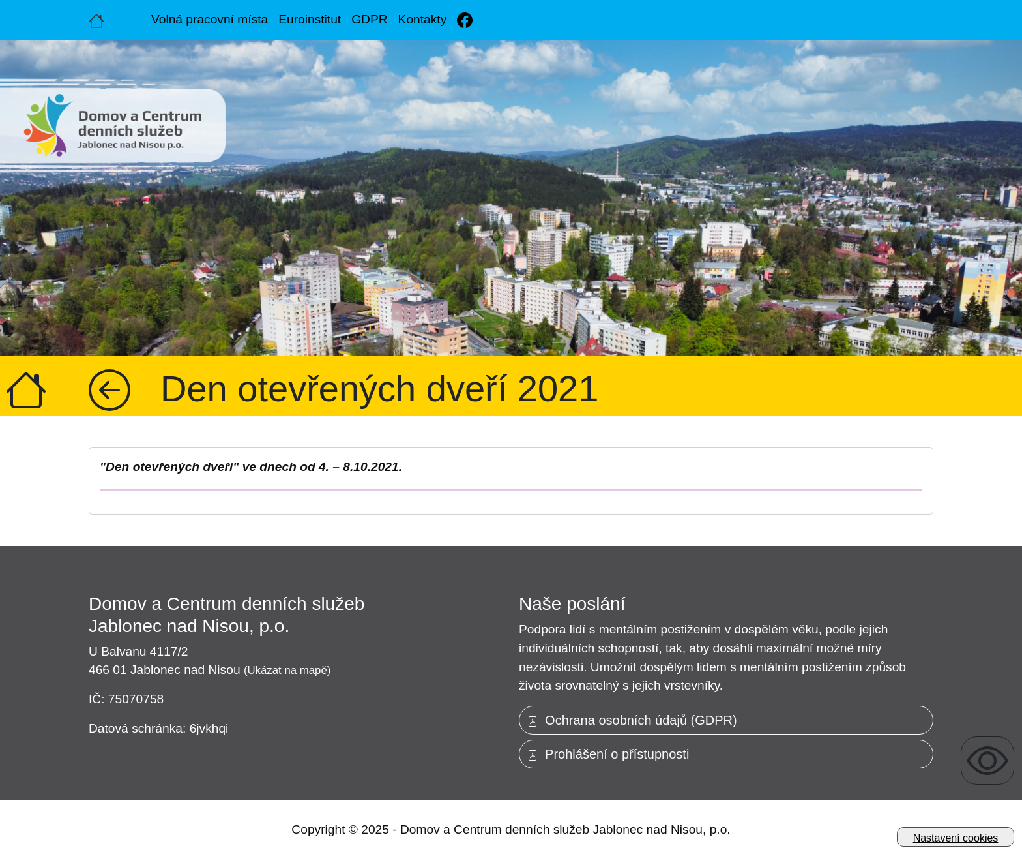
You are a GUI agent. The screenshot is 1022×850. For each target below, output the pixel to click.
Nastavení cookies (956, 837)
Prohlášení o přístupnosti (608, 754)
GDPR (369, 19)
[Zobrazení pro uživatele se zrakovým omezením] (987, 760)
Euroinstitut (309, 19)
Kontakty (422, 19)
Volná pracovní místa (209, 19)
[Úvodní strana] (96, 20)
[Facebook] (465, 20)
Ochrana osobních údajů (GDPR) (632, 720)
